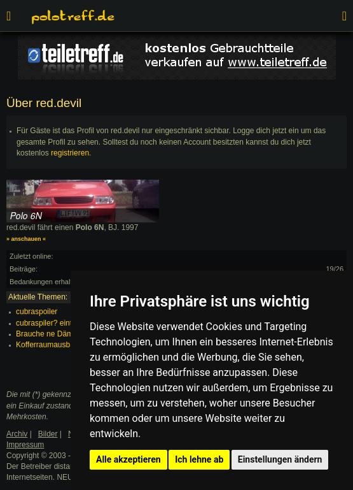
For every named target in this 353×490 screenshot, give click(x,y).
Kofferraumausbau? (49, 344)
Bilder (48, 433)
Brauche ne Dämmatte (54, 333)
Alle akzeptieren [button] (128, 459)
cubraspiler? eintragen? (55, 323)
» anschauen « (26, 239)
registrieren (70, 152)
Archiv (16, 433)
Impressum (25, 444)
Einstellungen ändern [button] (280, 459)
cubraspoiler (36, 311)
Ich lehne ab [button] (199, 459)
